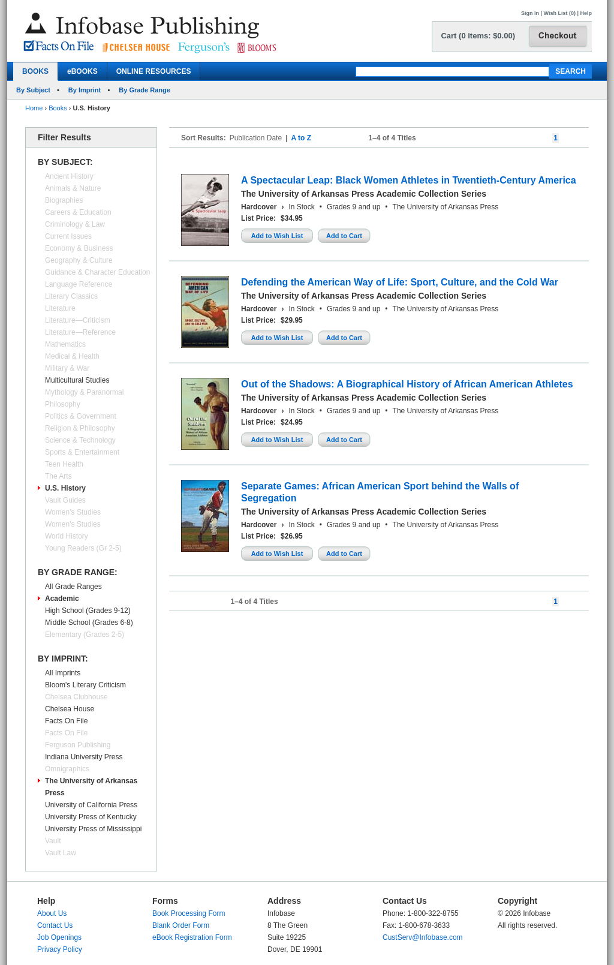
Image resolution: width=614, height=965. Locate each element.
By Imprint (84, 90)
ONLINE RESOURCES (153, 71)
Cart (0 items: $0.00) (478, 35)
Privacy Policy (59, 949)
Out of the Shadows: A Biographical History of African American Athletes (407, 384)
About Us (52, 913)
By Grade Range (144, 90)
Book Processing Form (188, 913)
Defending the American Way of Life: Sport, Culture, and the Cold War (399, 282)
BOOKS (35, 71)
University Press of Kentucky (91, 817)
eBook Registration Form (192, 937)
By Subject (33, 90)
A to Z (301, 138)
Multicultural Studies (77, 380)
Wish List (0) (560, 13)
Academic (62, 598)
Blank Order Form (180, 925)
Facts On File (66, 721)
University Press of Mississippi (93, 829)
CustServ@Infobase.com (423, 937)
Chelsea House (69, 709)
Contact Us (55, 925)
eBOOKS (82, 71)
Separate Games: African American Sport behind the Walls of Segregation (380, 492)
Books (58, 108)
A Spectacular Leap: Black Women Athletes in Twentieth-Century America (408, 180)
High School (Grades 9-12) (88, 610)
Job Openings (59, 937)
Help (586, 13)
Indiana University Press (83, 757)
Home (34, 108)
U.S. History (65, 488)
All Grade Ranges (73, 586)
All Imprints (62, 673)
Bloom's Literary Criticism (85, 685)
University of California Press (91, 805)
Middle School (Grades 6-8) (89, 622)
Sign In (530, 13)
